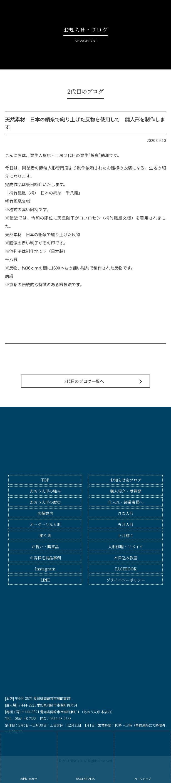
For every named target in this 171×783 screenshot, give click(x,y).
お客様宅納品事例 (45, 557)
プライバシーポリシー (125, 580)
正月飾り (125, 535)
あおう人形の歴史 (45, 502)
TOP (45, 480)
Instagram (45, 569)
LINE (45, 580)
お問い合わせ (28, 756)
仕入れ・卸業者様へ (125, 502)
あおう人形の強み (45, 491)
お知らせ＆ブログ (125, 480)
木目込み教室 (125, 557)
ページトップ (142, 756)
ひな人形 (125, 513)
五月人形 (125, 524)
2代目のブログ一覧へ (84, 381)
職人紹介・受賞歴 (125, 491)
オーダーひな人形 (45, 524)
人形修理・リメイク (125, 546)
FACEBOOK (126, 569)
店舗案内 (45, 513)
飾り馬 (45, 535)
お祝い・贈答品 (45, 546)
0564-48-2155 (85, 756)
